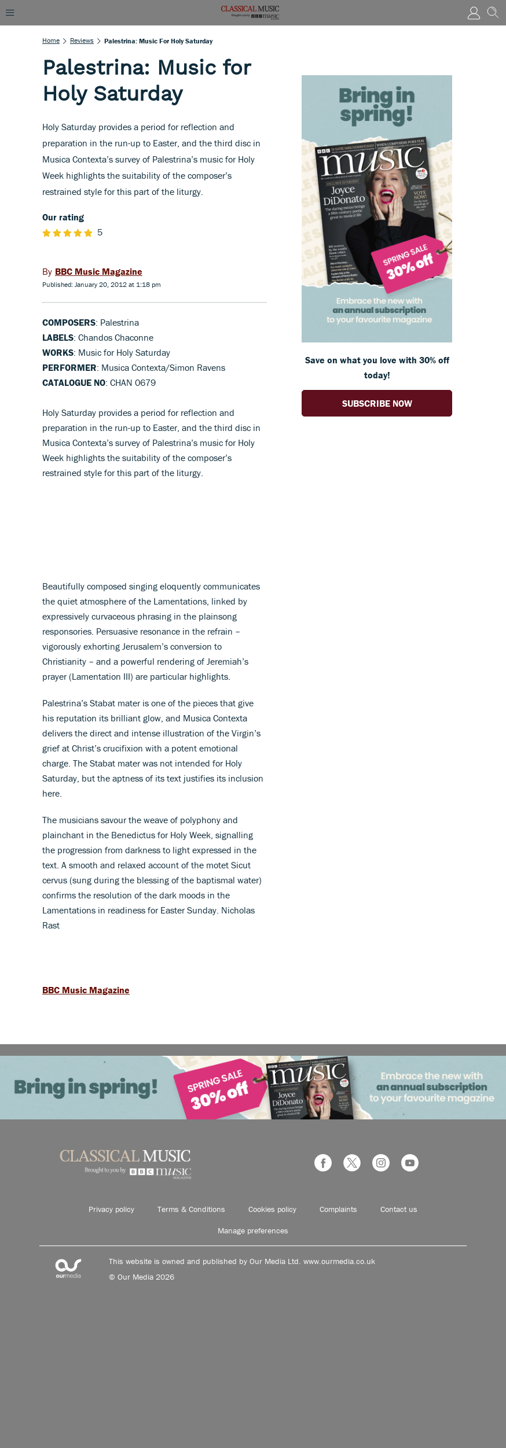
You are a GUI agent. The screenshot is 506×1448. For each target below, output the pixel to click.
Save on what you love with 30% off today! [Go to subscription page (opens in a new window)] (377, 367)
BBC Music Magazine (86, 990)
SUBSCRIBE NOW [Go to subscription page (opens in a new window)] (377, 403)
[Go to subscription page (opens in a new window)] (377, 339)
